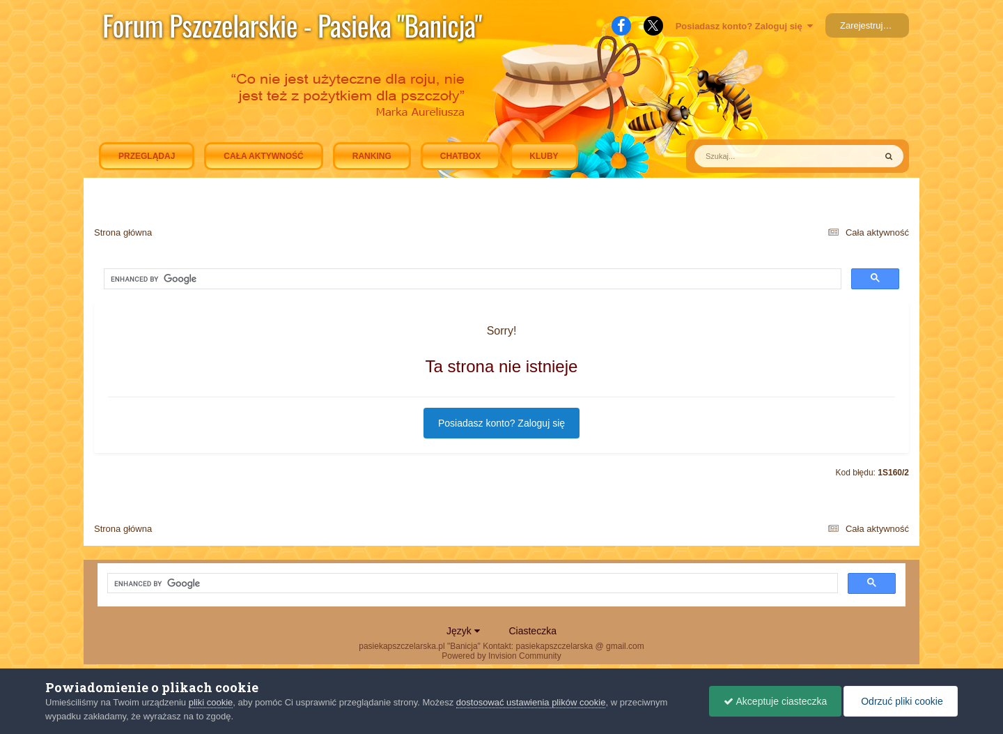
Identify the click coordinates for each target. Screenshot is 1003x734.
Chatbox (460, 156)
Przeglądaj (146, 156)
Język (463, 630)
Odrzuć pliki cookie (900, 701)
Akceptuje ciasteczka (775, 701)
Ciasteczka (532, 630)
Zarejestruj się (868, 25)
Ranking (371, 156)
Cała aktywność (263, 156)
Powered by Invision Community (501, 656)
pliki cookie (211, 702)
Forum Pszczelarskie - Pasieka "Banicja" (292, 25)
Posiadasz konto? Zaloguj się (744, 26)
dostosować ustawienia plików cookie (531, 702)
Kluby (543, 156)
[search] (233, 279)
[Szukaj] (752, 156)
